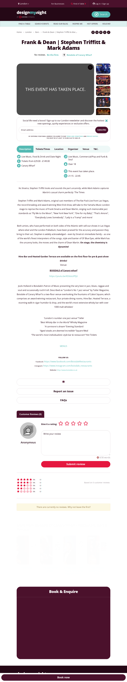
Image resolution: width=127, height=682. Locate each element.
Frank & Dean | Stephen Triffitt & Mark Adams (63, 32)
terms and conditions (74, 136)
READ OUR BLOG (60, 23)
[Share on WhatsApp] (104, 32)
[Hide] (106, 120)
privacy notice (92, 136)
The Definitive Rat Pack (46, 569)
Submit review (75, 464)
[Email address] (57, 130)
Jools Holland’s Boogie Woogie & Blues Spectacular (93, 570)
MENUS (63, 346)
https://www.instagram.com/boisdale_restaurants (68, 365)
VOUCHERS (107, 23)
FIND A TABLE (24, 23)
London (28, 32)
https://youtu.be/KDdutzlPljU (63, 276)
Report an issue (63, 391)
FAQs (63, 400)
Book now (63, 677)
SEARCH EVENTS (42, 23)
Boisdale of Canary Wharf (79, 54)
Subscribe (101, 130)
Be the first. (52, 54)
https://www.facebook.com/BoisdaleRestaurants (67, 361)
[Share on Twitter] (97, 32)
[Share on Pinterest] (101, 32)
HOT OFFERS (92, 23)
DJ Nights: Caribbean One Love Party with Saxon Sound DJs (70, 572)
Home (19, 32)
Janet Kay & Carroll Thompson (23, 569)
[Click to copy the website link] (108, 32)
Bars (37, 32)
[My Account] (100, 3)
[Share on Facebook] (93, 32)
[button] (43, 479)
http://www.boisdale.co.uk (67, 370)
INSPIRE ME (77, 23)
